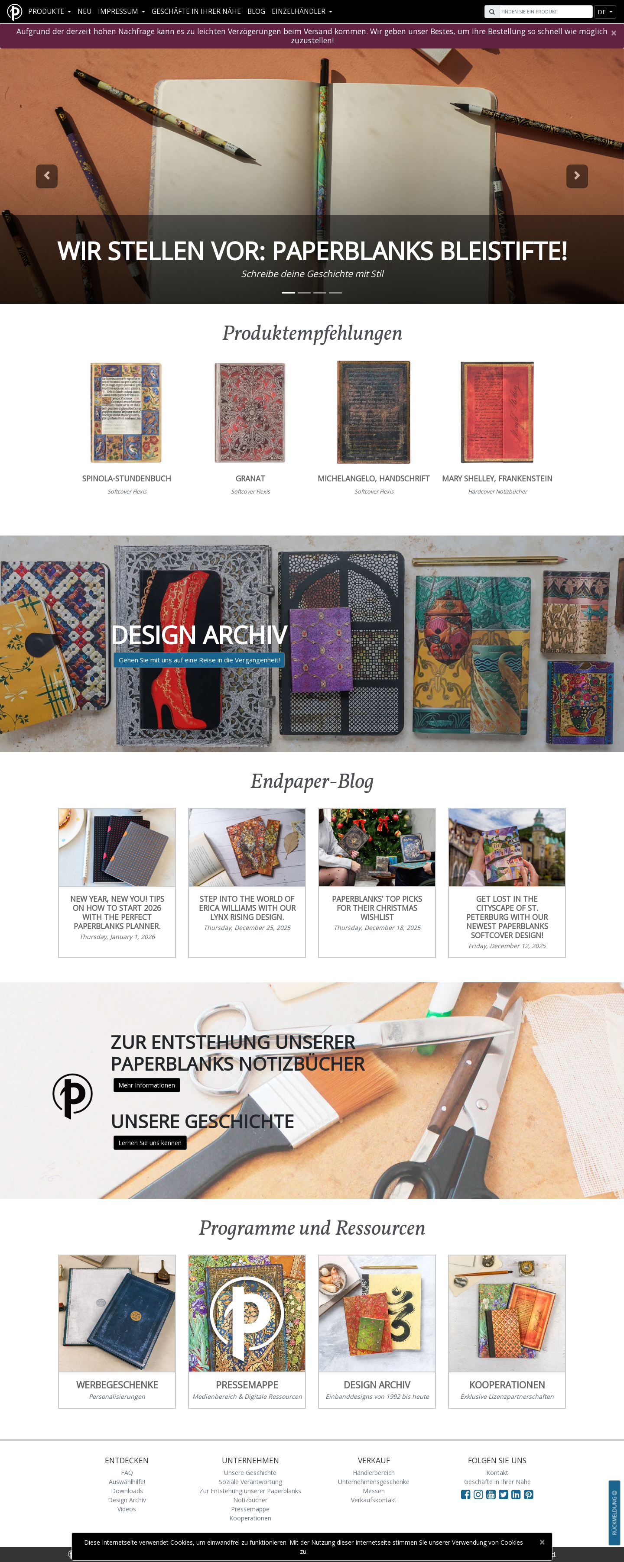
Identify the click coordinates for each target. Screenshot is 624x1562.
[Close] (613, 33)
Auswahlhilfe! (127, 1482)
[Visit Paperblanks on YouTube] (492, 1494)
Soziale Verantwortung (250, 1482)
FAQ (127, 1472)
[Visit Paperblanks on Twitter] (505, 1494)
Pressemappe (250, 1509)
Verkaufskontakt (373, 1500)
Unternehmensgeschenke (374, 1482)
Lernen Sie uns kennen (150, 1143)
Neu (84, 11)
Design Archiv (127, 1500)
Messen (374, 1491)
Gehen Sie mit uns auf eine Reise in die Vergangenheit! (199, 659)
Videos (126, 1509)
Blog (256, 11)
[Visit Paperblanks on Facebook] (466, 1494)
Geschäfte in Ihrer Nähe (196, 11)
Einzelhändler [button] (299, 11)
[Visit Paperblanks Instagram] (478, 1494)
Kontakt (497, 1472)
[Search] (545, 11)
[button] (47, 176)
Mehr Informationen (146, 1085)
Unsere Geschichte (250, 1472)
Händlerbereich (374, 1472)
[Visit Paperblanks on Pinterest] (528, 1494)
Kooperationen (250, 1518)
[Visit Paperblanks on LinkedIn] (517, 1494)
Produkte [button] (47, 11)
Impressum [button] (119, 11)
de (603, 12)
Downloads (127, 1491)
